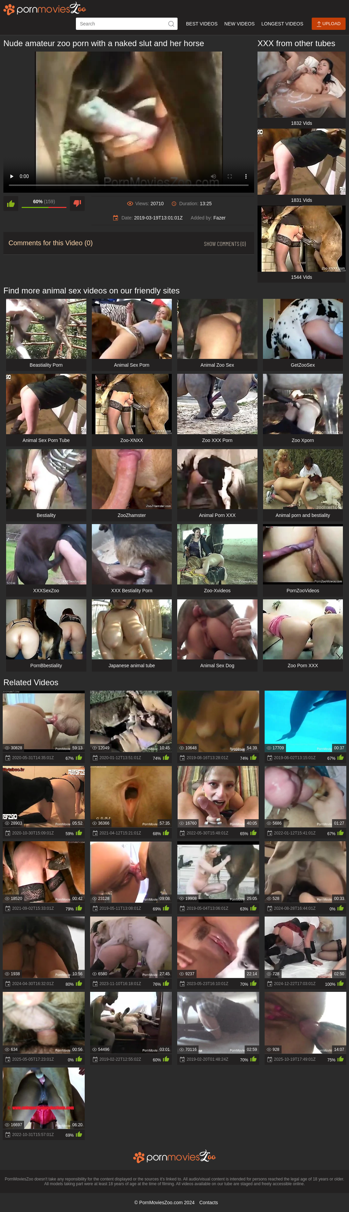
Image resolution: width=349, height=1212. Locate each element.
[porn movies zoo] (44, 8)
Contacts (208, 1202)
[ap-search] (127, 24)
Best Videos (202, 23)
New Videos (239, 23)
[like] (10, 203)
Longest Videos (282, 23)
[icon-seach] (171, 24)
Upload (329, 24)
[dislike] (77, 203)
